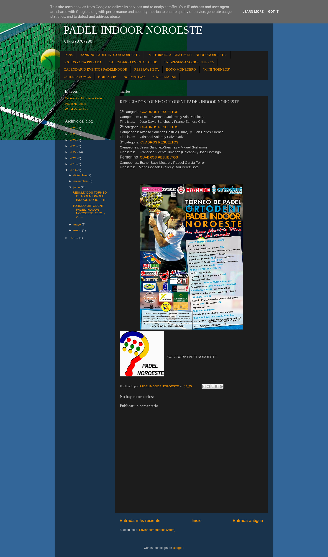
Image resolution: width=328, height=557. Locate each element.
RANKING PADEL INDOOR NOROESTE (110, 55)
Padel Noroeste (75, 103)
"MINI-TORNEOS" (216, 69)
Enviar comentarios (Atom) (157, 529)
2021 (73, 158)
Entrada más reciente (140, 520)
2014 (73, 170)
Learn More (253, 12)
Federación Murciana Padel (83, 98)
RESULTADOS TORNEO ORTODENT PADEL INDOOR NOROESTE (90, 196)
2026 (73, 128)
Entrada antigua (248, 520)
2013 (73, 238)
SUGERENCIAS (164, 77)
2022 (73, 152)
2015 (73, 164)
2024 (73, 140)
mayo (77, 224)
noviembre (81, 181)
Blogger (178, 547)
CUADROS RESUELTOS (159, 112)
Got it (273, 12)
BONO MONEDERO (181, 69)
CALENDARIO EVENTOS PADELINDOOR (95, 69)
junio (77, 187)
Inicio (69, 55)
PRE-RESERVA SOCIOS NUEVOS (189, 62)
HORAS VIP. (107, 77)
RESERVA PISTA (146, 69)
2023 (73, 146)
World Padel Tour (76, 109)
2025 (73, 134)
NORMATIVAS (134, 77)
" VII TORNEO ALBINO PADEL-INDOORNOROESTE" (187, 55)
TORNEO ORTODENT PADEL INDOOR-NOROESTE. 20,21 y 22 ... (89, 211)
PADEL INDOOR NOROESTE (133, 30)
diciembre (80, 175)
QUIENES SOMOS (77, 77)
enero (77, 230)
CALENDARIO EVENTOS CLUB (133, 62)
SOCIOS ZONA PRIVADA (83, 62)
